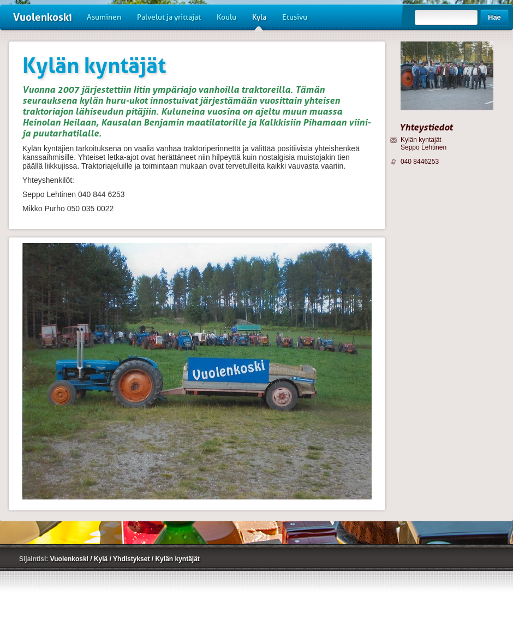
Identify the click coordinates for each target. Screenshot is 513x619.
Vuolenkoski (42, 17)
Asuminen (104, 17)
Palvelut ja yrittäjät (169, 17)
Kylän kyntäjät (177, 559)
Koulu (226, 17)
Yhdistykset (132, 559)
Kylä (259, 21)
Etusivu (294, 17)
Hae (494, 17)
